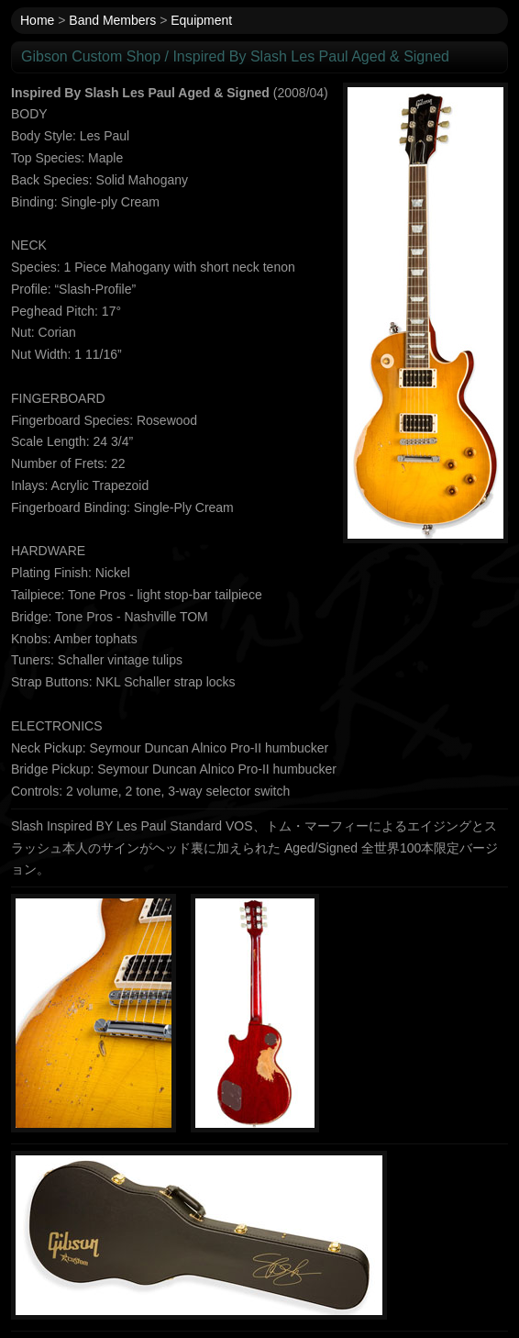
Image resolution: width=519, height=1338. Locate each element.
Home (37, 20)
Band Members (112, 20)
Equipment (201, 20)
